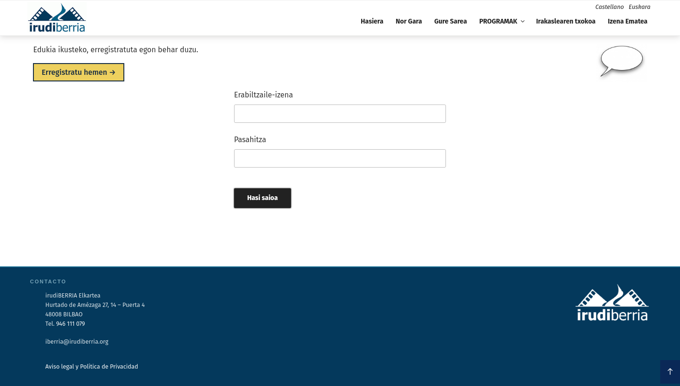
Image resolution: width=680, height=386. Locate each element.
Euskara (639, 6)
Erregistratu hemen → (78, 72)
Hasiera (372, 21)
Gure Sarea (450, 21)
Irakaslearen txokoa (565, 21)
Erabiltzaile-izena (263, 94)
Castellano (609, 6)
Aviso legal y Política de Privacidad (91, 366)
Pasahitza (250, 139)
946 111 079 (70, 323)
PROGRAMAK (502, 21)
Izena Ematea (628, 21)
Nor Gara (409, 21)
